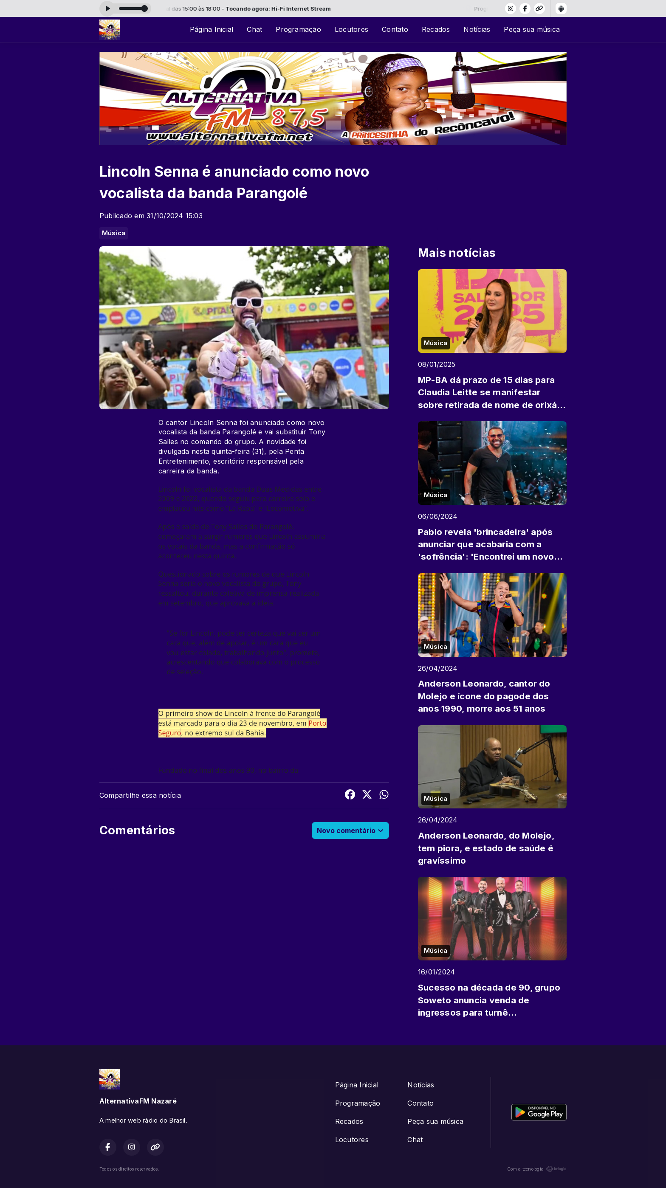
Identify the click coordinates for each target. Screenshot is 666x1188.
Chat (254, 29)
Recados (436, 29)
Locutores (351, 29)
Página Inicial (211, 29)
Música (113, 233)
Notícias (476, 29)
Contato (395, 29)
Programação (298, 29)
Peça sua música (532, 29)
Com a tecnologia (537, 1169)
